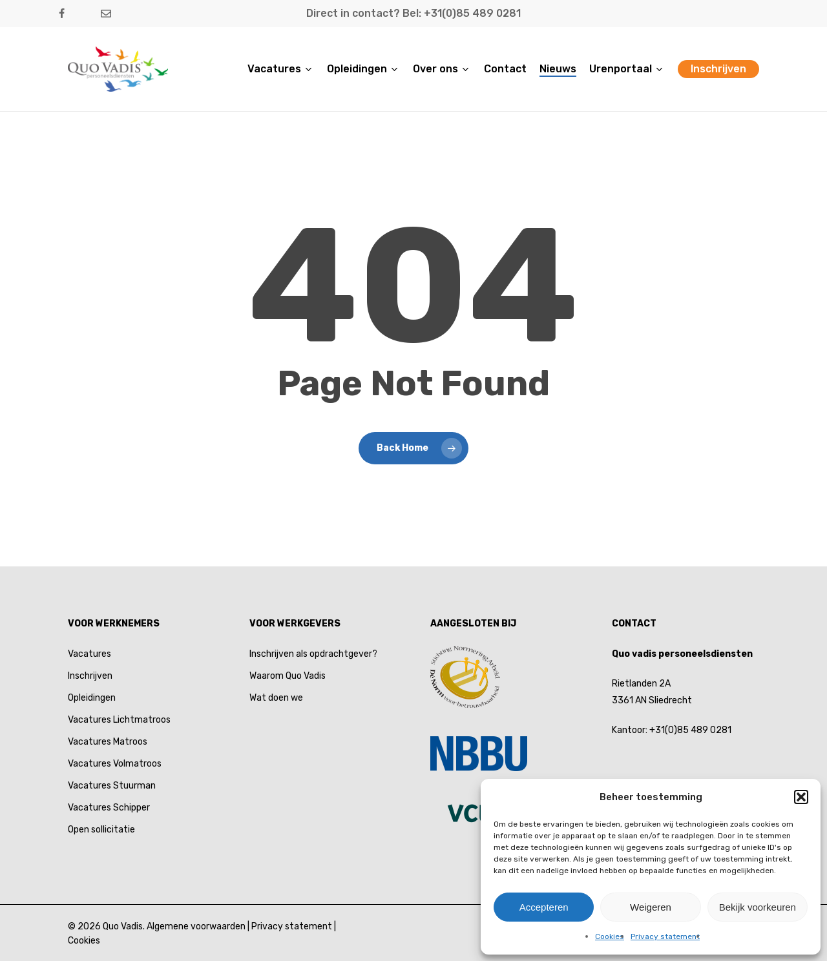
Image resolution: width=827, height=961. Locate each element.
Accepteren (544, 907)
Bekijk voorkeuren (757, 907)
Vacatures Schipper (109, 807)
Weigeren (650, 907)
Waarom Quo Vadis (287, 675)
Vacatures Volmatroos (115, 763)
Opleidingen (92, 697)
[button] (801, 796)
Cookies (609, 936)
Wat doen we (276, 697)
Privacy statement (665, 936)
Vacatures (89, 653)
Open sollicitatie (101, 829)
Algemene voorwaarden (196, 926)
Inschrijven (90, 675)
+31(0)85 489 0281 (690, 730)
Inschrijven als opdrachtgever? (313, 653)
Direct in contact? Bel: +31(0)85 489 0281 (413, 13)
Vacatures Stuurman (112, 785)
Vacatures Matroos (107, 741)
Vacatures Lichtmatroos (119, 719)
